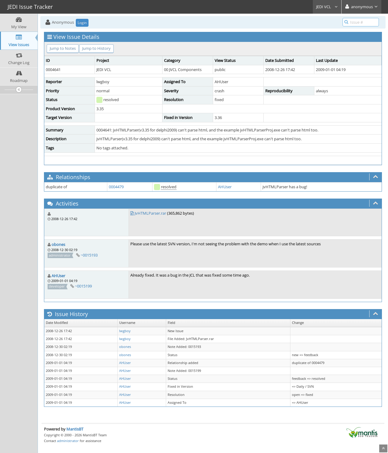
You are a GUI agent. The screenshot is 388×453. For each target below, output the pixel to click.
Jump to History (96, 48)
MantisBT (74, 429)
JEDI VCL (327, 6)
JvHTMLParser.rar (150, 213)
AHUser (225, 186)
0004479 (116, 186)
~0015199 (83, 286)
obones (58, 244)
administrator (68, 440)
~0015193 (89, 255)
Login (82, 22)
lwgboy (125, 331)
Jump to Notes (63, 48)
